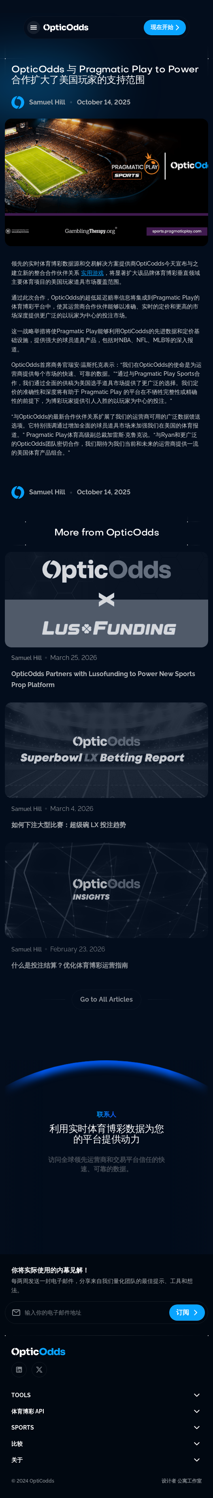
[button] (33, 27)
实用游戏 (92, 273)
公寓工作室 (189, 1481)
